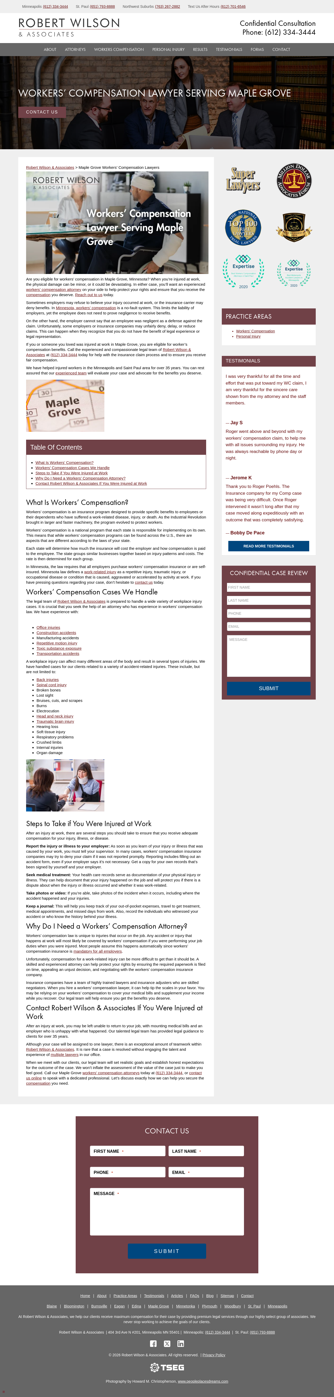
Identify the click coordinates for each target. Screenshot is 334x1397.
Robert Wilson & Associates (81, 601)
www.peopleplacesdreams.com (203, 1381)
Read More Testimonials (268, 546)
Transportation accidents (58, 653)
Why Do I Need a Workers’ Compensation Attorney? (80, 478)
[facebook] (153, 1344)
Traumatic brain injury (55, 721)
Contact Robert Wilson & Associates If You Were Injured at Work (91, 483)
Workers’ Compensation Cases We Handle (72, 467)
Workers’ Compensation (255, 331)
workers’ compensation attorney (53, 289)
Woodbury (232, 1306)
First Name (108, 1151)
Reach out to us (89, 294)
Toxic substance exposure (59, 648)
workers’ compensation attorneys (111, 1073)
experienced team (71, 373)
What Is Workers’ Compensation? (64, 462)
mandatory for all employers (98, 951)
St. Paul (254, 1306)
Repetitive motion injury (57, 643)
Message (106, 1194)
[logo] (69, 28)
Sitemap (227, 1296)
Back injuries (48, 679)
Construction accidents (56, 632)
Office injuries (48, 627)
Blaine (52, 1306)
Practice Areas (125, 1296)
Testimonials (229, 49)
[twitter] (168, 1344)
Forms (257, 49)
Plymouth (209, 1306)
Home (85, 1296)
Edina (136, 1306)
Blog (209, 1296)
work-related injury (100, 572)
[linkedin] (181, 1344)
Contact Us (42, 112)
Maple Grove (158, 1306)
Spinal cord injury (52, 685)
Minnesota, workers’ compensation (86, 308)
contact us (144, 582)
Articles (177, 1296)
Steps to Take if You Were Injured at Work (71, 473)
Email (180, 1173)
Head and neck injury (55, 716)
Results (200, 49)
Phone (103, 1173)
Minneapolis (277, 1306)
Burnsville (99, 1306)
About (50, 49)
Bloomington (74, 1306)
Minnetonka (185, 1306)
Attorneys (75, 49)
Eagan (119, 1306)
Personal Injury (168, 49)
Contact (281, 49)
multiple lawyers (65, 1054)
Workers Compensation (119, 49)
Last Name (186, 1151)
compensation (38, 294)
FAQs (194, 1296)
